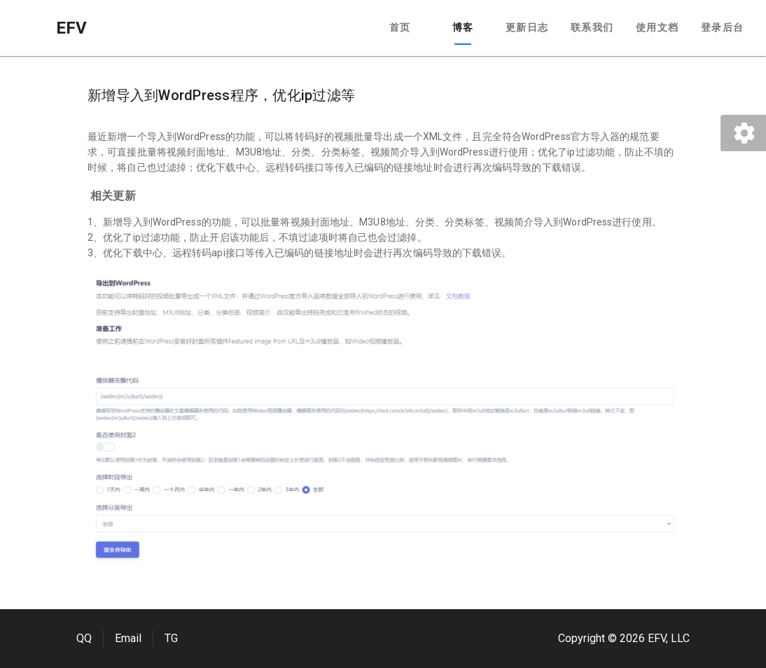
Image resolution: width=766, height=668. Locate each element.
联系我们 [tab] (592, 27)
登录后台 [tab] (722, 27)
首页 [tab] (400, 27)
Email (128, 638)
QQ (84, 638)
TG (171, 638)
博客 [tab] (463, 27)
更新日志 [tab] (527, 27)
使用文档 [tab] (657, 27)
